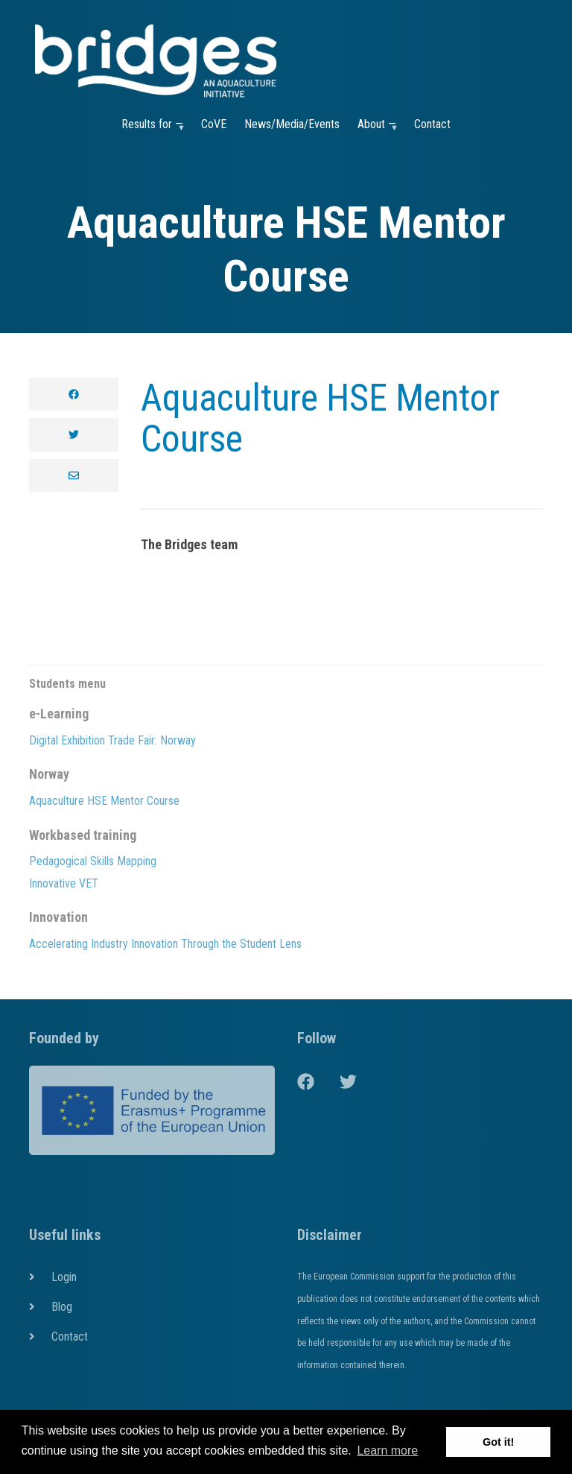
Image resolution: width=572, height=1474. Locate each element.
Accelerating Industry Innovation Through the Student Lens (165, 944)
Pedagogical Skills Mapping (92, 861)
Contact (432, 124)
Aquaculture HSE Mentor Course (320, 418)
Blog (61, 1307)
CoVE (213, 124)
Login (64, 1277)
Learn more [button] (387, 1450)
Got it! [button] (498, 1442)
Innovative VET (63, 883)
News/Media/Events (292, 124)
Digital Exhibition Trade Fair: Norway (112, 740)
